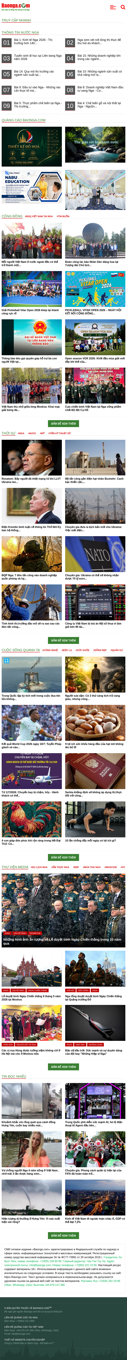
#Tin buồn (63, 216)
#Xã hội (70, 990)
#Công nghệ (50, 650)
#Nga (21, 433)
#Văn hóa (8, 1045)
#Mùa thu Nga (92, 867)
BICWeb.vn (46, 1343)
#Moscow (111, 867)
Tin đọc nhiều (14, 1076)
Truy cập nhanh (16, 20)
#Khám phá (35, 933)
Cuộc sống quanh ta (21, 650)
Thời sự (8, 433)
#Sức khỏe (82, 650)
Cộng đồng (12, 216)
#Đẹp (76, 867)
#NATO (32, 433)
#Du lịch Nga (39, 867)
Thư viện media (15, 867)
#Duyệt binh (20, 933)
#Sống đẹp (99, 650)
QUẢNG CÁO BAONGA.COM (23, 120)
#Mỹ (42, 433)
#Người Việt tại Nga (26, 1045)
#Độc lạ (67, 650)
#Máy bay (80, 1045)
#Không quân (95, 1045)
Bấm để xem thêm (63, 423)
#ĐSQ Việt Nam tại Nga (39, 216)
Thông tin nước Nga (20, 32)
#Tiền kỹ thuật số (59, 433)
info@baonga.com (20, 1333)
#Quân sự (117, 650)
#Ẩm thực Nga (60, 867)
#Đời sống (83, 990)
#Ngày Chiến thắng (37, 990)
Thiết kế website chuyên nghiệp (24, 1339)
